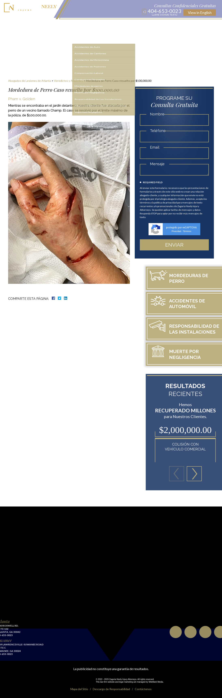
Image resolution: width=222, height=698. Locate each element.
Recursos (120, 24)
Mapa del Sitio (79, 689)
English (200, 12)
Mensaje (159, 164)
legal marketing (126, 682)
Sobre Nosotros (60, 24)
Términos (189, 231)
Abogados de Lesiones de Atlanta (29, 80)
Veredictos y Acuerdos (68, 80)
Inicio (44, 24)
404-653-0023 (164, 12)
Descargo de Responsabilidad (111, 689)
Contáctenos (164, 24)
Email (157, 147)
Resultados (105, 24)
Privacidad (178, 231)
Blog (132, 24)
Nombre (159, 114)
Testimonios (145, 24)
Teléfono (160, 131)
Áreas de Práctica (84, 24)
